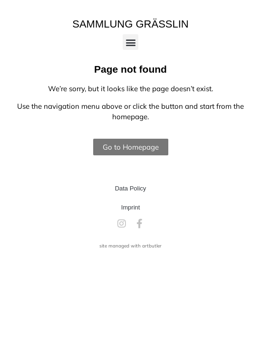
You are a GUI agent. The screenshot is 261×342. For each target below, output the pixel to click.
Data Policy (130, 188)
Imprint (130, 207)
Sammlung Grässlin (130, 24)
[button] (130, 42)
